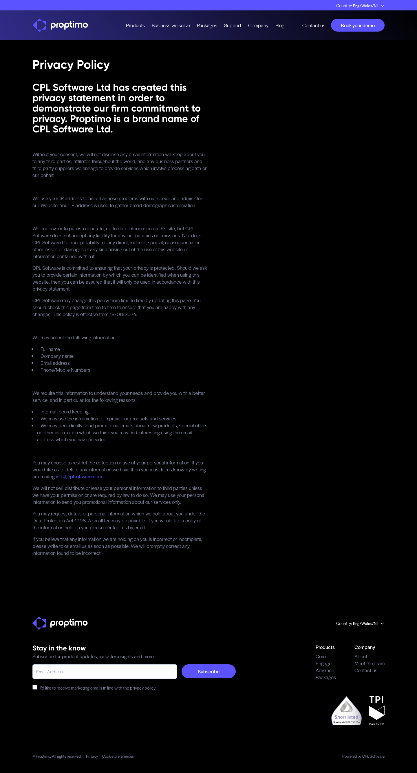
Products (135, 25)
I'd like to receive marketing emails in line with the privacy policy (94, 688)
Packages (207, 25)
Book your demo (358, 25)
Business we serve (171, 25)
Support (232, 25)
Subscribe (209, 671)
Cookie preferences (118, 756)
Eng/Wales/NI (369, 5)
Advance (325, 670)
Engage (324, 663)
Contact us (313, 25)
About (360, 656)
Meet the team (369, 663)
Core (321, 656)
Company (258, 25)
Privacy (92, 756)
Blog (279, 25)
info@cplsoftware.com (79, 476)
